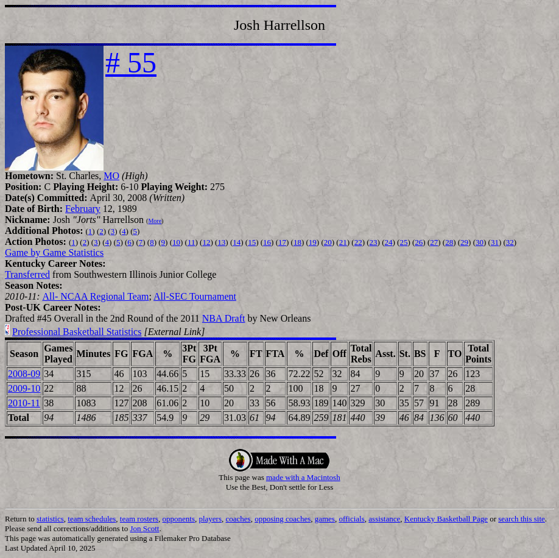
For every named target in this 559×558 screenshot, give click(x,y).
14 (237, 242)
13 (221, 242)
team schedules (92, 518)
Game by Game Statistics (54, 252)
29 (464, 242)
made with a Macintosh (303, 477)
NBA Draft (223, 318)
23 (374, 242)
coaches (238, 518)
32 (510, 242)
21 (343, 242)
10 (176, 242)
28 (449, 242)
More (154, 220)
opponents (179, 518)
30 (479, 242)
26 (419, 242)
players (210, 518)
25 (403, 242)
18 (297, 242)
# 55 (130, 62)
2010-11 (24, 403)
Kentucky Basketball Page (446, 518)
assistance (384, 518)
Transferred (27, 274)
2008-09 (24, 374)
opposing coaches (283, 518)
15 (252, 242)
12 (206, 242)
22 (358, 242)
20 (328, 242)
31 (495, 242)
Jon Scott (144, 528)
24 (388, 242)
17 (282, 242)
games (325, 518)
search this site (521, 518)
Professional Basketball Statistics (76, 332)
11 (191, 242)
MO (111, 176)
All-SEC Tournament (194, 296)
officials (351, 518)
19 (313, 242)
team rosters (139, 518)
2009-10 (24, 388)
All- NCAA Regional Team (95, 296)
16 (267, 242)
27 (434, 242)
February (82, 208)
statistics (50, 518)
